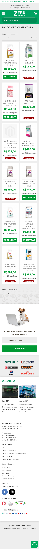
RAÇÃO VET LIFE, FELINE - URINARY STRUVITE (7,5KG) (29, 143)
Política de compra (7, 456)
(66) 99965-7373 (8, 404)
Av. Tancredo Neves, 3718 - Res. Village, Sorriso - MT (27, 409)
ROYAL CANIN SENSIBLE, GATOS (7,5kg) (10, 184)
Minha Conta (6, 467)
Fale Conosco (6, 473)
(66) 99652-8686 (25, 404)
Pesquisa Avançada (8, 479)
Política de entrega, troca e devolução (14, 453)
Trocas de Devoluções (9, 476)
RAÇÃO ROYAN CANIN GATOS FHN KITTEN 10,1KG (10, 103)
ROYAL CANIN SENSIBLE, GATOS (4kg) (28, 184)
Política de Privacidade (9, 451)
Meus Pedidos (6, 470)
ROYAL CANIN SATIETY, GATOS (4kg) (10, 224)
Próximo (11, 37)
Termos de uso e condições (10, 459)
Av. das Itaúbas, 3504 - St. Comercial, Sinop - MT (9, 409)
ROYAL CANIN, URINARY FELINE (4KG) (10, 266)
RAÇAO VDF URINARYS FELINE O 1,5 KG (10, 63)
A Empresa (5, 448)
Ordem (4, 34)
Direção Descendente (19, 34)
